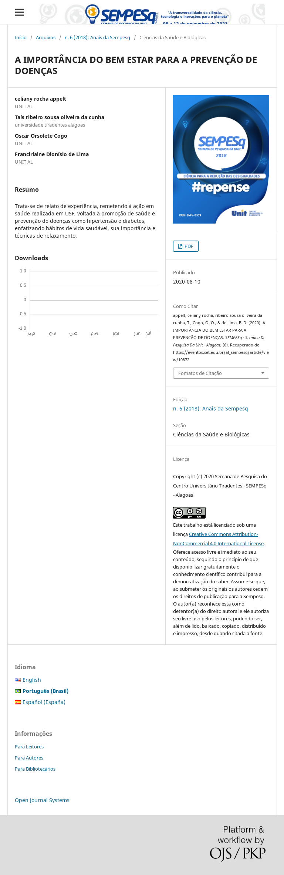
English (32, 679)
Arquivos (45, 37)
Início (21, 37)
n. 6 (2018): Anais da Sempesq (97, 37)
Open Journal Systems (42, 800)
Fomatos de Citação (200, 373)
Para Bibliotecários (35, 768)
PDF (188, 246)
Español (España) (44, 701)
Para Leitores (29, 746)
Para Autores (29, 757)
